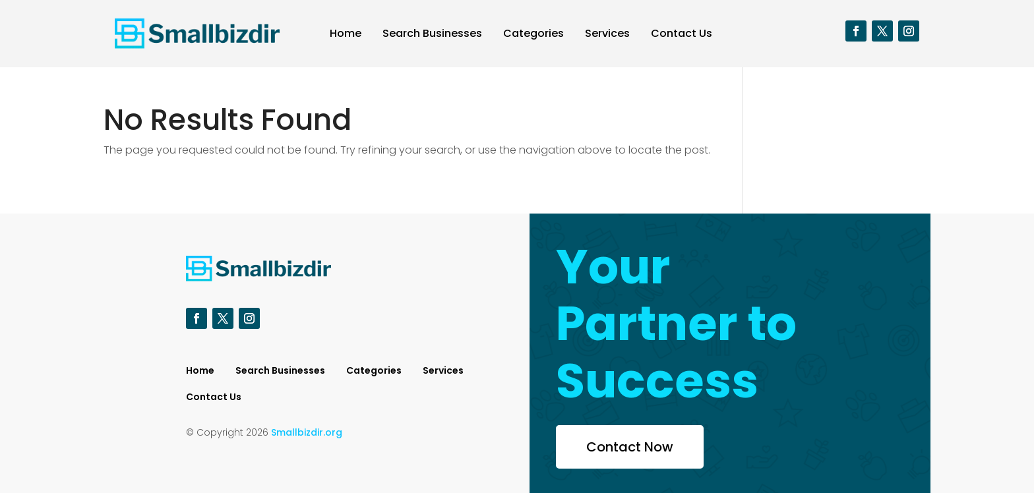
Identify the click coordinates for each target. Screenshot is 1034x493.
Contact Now (629, 447)
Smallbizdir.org (306, 432)
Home (345, 33)
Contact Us (681, 33)
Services (607, 33)
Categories (533, 33)
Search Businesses (432, 33)
